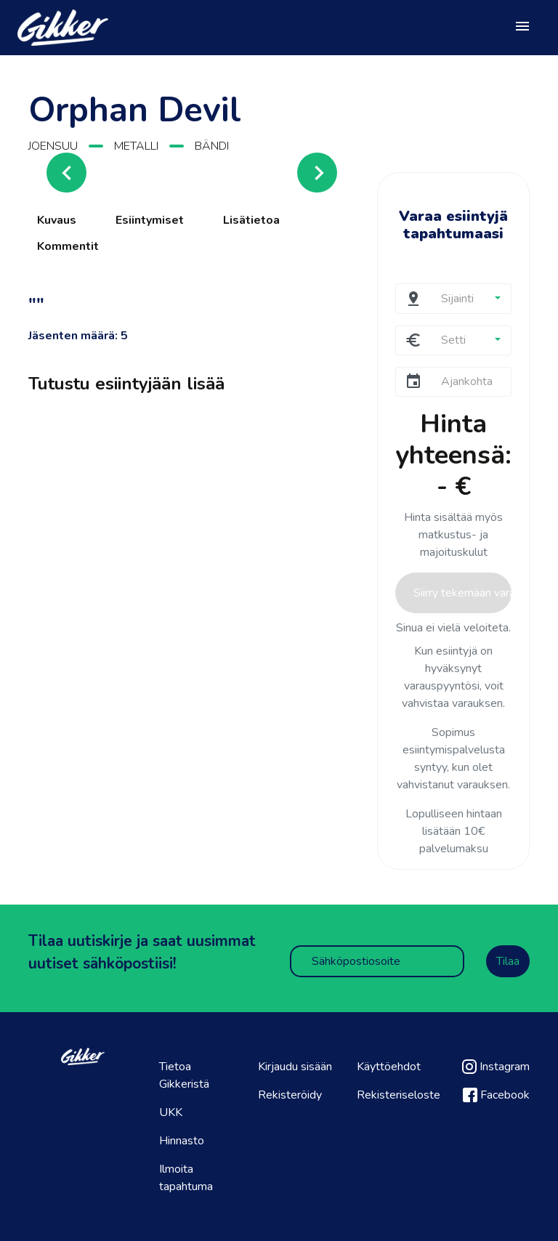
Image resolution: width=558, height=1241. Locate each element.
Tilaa (507, 961)
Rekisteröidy (290, 1095)
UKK (170, 1112)
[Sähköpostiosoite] (377, 961)
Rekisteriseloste (398, 1095)
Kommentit (68, 246)
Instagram (496, 1067)
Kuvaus (56, 220)
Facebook (496, 1095)
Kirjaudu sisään (295, 1067)
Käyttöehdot (389, 1067)
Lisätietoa (251, 220)
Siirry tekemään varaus (462, 593)
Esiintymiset (150, 220)
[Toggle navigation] (522, 27)
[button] (470, 298)
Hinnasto (181, 1141)
